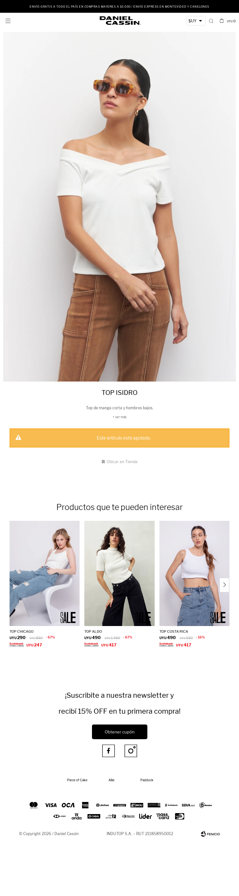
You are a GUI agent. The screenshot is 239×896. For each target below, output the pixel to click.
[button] (211, 21)
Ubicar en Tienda (122, 461)
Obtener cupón (120, 731)
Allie (112, 780)
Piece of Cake (77, 780)
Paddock (146, 780)
